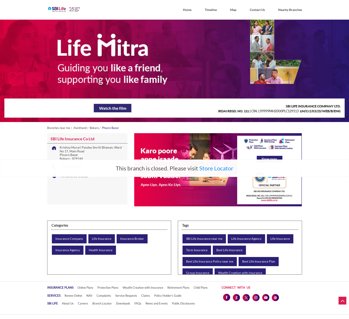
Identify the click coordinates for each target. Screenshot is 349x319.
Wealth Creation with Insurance (143, 287)
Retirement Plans (178, 287)
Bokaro (94, 128)
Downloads (123, 303)
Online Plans (85, 287)
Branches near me (58, 128)
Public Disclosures (183, 303)
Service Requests (126, 295)
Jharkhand (80, 128)
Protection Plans (107, 287)
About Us (68, 303)
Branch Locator (102, 303)
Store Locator (216, 168)
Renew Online (73, 295)
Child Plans (201, 287)
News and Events (157, 303)
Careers (83, 303)
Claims (145, 295)
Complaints (104, 295)
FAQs (137, 303)
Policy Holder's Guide (167, 295)
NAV (89, 295)
